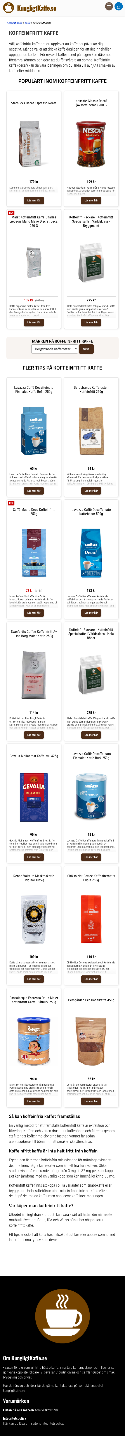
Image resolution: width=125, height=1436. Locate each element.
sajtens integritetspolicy (47, 1423)
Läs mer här (33, 200)
